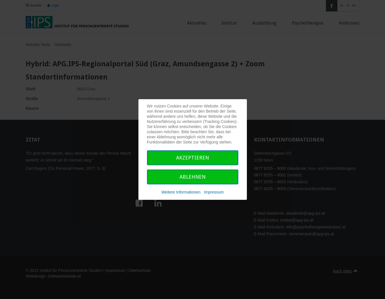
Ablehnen (192, 177)
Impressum (214, 192)
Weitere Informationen (180, 192)
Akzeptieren (192, 158)
